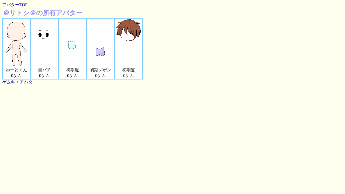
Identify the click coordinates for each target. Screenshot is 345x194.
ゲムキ (8, 82)
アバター (28, 82)
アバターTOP (14, 4)
